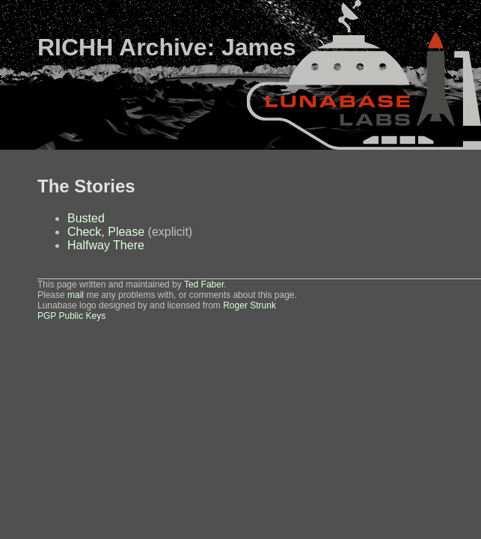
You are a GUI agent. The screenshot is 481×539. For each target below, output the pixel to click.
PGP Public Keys (71, 316)
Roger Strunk (249, 305)
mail (75, 295)
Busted (86, 218)
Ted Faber (204, 284)
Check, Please (105, 231)
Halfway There (105, 245)
